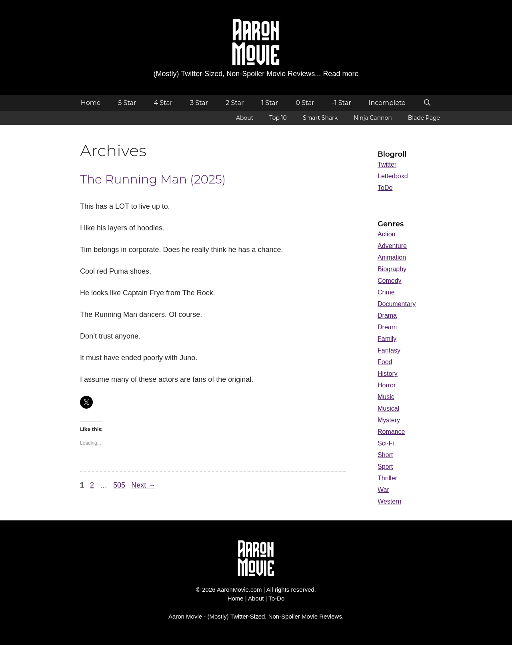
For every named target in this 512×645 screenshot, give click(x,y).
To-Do (276, 598)
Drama (387, 315)
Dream (387, 327)
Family (387, 338)
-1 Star (341, 103)
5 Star (127, 103)
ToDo (385, 187)
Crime (386, 292)
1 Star (269, 103)
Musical (388, 408)
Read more (340, 74)
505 (120, 485)
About (244, 117)
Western (389, 501)
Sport (385, 466)
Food (385, 362)
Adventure (392, 245)
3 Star (199, 103)
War (383, 489)
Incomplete (387, 103)
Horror (387, 385)
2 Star (235, 103)
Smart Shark (320, 117)
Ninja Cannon (373, 117)
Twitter (387, 164)
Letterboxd (393, 176)
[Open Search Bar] (427, 103)
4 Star (163, 103)
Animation (392, 257)
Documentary (397, 303)
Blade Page (424, 117)
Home (91, 103)
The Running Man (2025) (153, 179)
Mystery (389, 420)
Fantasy (389, 350)
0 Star (305, 103)
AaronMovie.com (239, 589)
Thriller (387, 478)
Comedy (390, 280)
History (388, 373)
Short (385, 455)
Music (386, 396)
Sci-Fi (386, 443)
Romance (391, 431)
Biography (392, 269)
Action (386, 234)
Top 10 (278, 117)
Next (143, 485)
